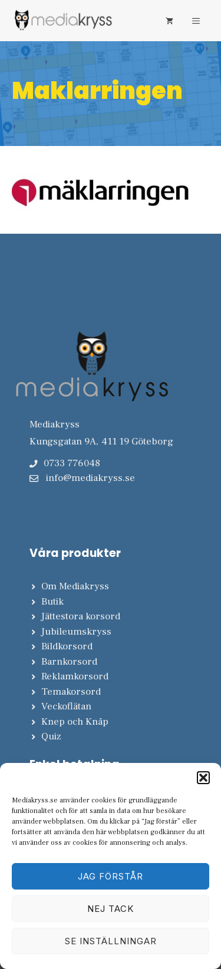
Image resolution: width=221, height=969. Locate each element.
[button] (203, 778)
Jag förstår (110, 876)
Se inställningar (111, 941)
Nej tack (110, 908)
